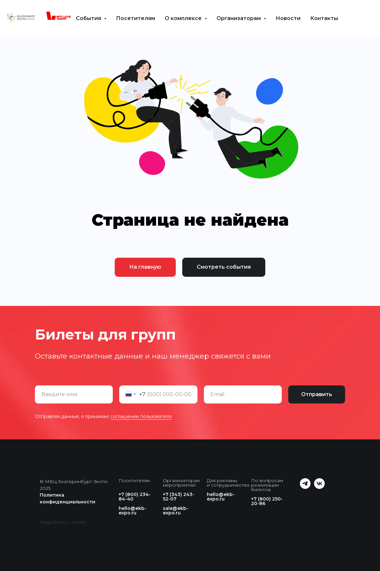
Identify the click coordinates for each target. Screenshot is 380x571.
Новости (288, 18)
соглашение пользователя (141, 416)
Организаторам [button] (239, 18)
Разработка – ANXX (63, 522)
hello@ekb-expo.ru (132, 510)
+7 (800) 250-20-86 (267, 501)
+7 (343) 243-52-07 (178, 496)
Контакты (324, 18)
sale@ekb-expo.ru (175, 510)
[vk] (319, 487)
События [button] (89, 18)
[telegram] (305, 487)
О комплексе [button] (184, 18)
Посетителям (135, 18)
